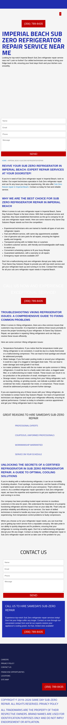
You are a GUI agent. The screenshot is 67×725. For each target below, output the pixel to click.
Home (4, 160)
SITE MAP (5, 679)
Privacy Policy (48, 704)
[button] (60, 14)
